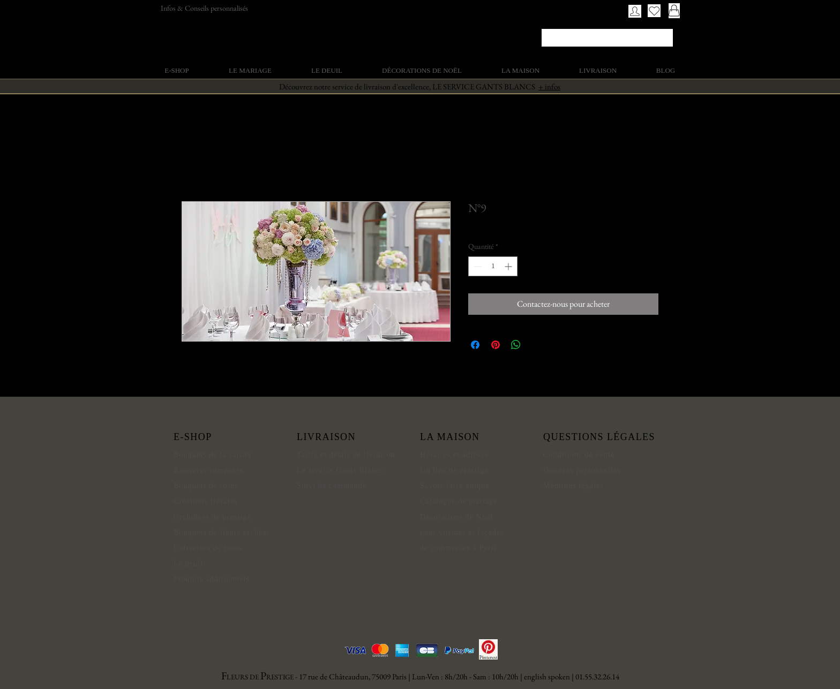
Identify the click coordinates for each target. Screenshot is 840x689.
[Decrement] (476, 266)
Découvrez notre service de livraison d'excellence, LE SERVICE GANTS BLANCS (419, 86)
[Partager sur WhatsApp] (515, 344)
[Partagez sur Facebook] (475, 344)
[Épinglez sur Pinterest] (495, 344)
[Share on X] (536, 344)
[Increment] (509, 266)
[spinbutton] (492, 266)
